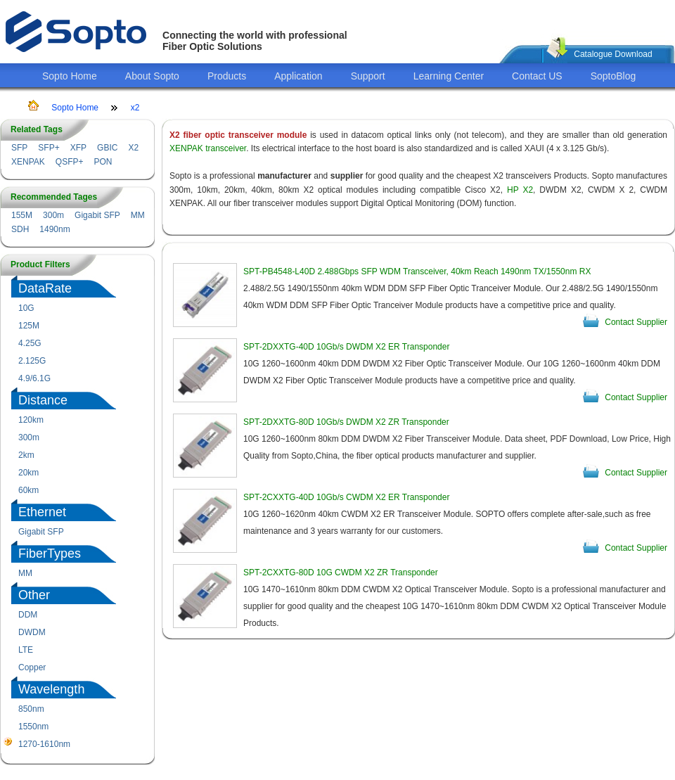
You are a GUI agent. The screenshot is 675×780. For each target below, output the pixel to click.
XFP (78, 148)
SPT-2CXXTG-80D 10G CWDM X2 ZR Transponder (340, 572)
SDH (20, 229)
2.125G (32, 361)
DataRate (45, 288)
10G (26, 308)
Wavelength (51, 689)
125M (28, 326)
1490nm (54, 229)
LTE (25, 650)
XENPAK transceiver (207, 148)
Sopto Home (69, 76)
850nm (31, 709)
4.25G (29, 343)
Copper (32, 667)
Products (226, 76)
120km (31, 420)
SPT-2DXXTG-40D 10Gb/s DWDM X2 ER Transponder (346, 347)
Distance (43, 400)
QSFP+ (70, 162)
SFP (19, 148)
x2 (135, 108)
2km (26, 455)
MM (138, 215)
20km (28, 473)
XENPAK (28, 162)
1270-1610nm (44, 744)
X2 (133, 148)
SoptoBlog (613, 76)
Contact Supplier (636, 322)
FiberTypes (49, 553)
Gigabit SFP (97, 215)
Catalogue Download (613, 54)
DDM (27, 615)
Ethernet (42, 512)
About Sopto (152, 76)
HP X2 (520, 190)
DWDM (32, 632)
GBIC (107, 148)
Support (368, 76)
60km (28, 490)
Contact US (537, 76)
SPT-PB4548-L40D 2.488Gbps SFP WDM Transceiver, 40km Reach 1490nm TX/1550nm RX (417, 271)
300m (53, 215)
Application (298, 76)
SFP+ (48, 148)
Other (34, 595)
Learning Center (448, 76)
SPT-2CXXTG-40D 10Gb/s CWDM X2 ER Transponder (346, 497)
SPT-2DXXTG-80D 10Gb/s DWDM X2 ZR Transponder (346, 422)
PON (103, 162)
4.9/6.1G (34, 378)
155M (21, 215)
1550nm (33, 726)
